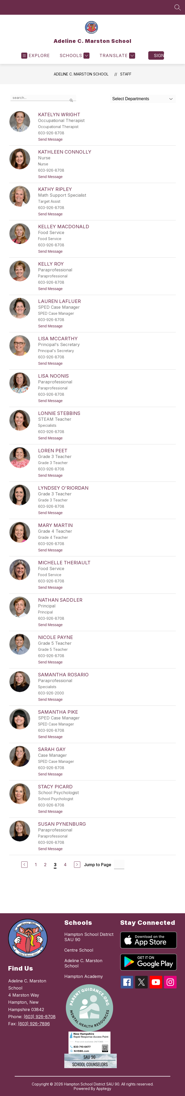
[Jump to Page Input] (119, 864)
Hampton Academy (83, 976)
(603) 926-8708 (40, 1016)
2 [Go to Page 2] (45, 864)
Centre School (78, 950)
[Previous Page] (24, 864)
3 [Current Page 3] (55, 864)
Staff (125, 74)
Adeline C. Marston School (81, 74)
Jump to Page (97, 864)
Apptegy (103, 1088)
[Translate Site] (116, 55)
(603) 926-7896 (34, 1023)
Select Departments (130, 99)
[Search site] (178, 7)
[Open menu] (35, 55)
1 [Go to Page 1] (36, 864)
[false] (43, 98)
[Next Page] (77, 864)
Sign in (159, 55)
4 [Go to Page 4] (65, 864)
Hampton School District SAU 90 (88, 937)
